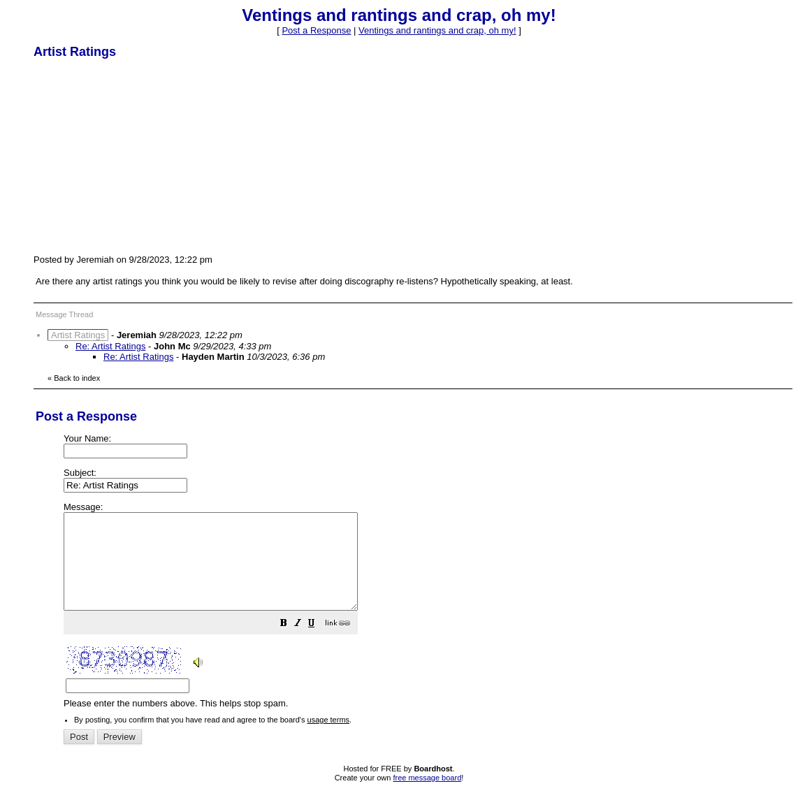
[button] (318, 644)
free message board (427, 796)
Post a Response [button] (316, 30)
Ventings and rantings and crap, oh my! (437, 30)
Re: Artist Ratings (110, 346)
